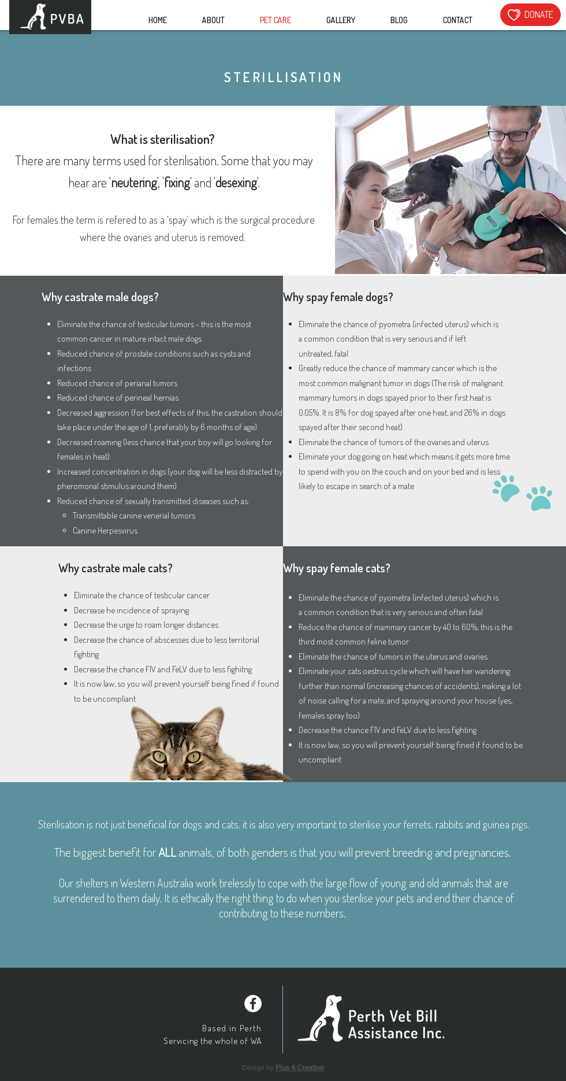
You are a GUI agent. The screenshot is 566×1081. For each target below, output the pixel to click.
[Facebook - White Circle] (253, 1003)
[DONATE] (530, 14)
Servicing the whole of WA (212, 1040)
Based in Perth (232, 1028)
